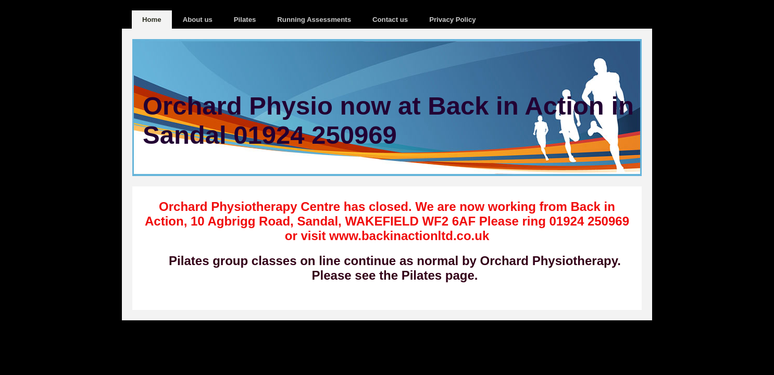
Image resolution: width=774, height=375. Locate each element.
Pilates (245, 19)
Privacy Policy (452, 19)
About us (198, 19)
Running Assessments (314, 19)
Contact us (390, 19)
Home (151, 19)
